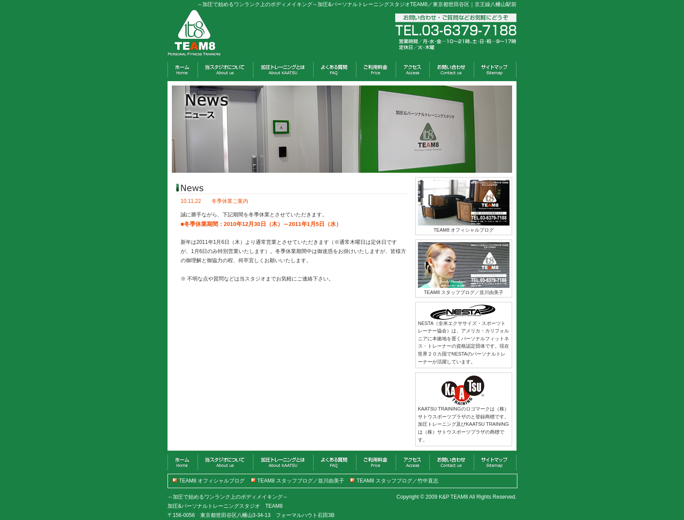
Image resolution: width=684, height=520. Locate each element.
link (495, 70)
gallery (334, 70)
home (183, 70)
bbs (376, 70)
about (225, 70)
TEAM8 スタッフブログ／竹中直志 (397, 481)
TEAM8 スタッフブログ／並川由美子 (300, 481)
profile (451, 70)
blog (412, 70)
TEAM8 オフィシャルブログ (212, 481)
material (283, 70)
